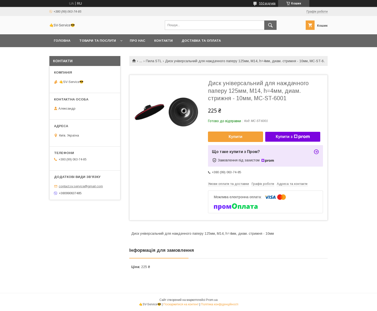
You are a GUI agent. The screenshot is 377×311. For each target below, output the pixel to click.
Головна (62, 40)
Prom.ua (212, 300)
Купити (236, 137)
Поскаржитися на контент (181, 304)
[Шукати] (270, 25)
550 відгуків (267, 3)
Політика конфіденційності (219, 304)
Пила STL (154, 61)
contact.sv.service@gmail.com (81, 186)
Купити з (293, 137)
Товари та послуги (97, 40)
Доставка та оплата (201, 40)
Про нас (137, 40)
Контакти (163, 40)
